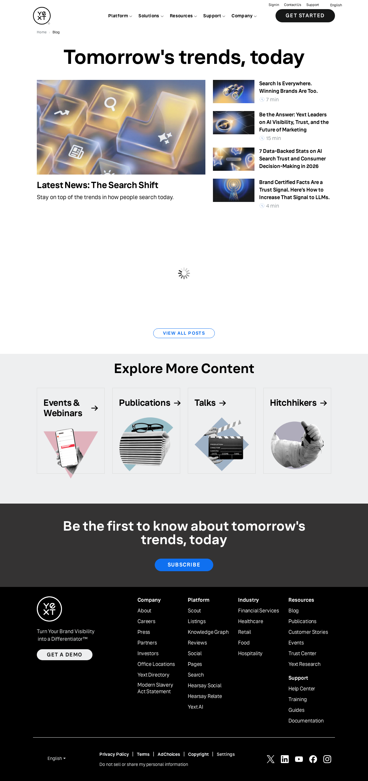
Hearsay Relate (205, 696)
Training (297, 699)
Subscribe (184, 564)
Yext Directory (153, 675)
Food (243, 643)
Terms (143, 754)
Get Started (305, 15)
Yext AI (195, 707)
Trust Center (302, 653)
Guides (296, 710)
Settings (226, 754)
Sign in (274, 5)
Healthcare (250, 621)
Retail (244, 632)
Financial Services (258, 611)
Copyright (198, 754)
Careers (146, 621)
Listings (197, 621)
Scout (194, 611)
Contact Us (292, 5)
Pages (195, 664)
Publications (302, 621)
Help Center (301, 689)
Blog (293, 611)
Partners (147, 643)
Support (312, 5)
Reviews (197, 643)
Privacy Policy (114, 754)
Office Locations (156, 664)
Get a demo (64, 654)
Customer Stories (308, 632)
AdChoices (169, 754)
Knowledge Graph (208, 632)
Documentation (306, 721)
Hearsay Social (204, 686)
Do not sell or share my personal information (143, 764)
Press (143, 632)
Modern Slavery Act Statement (155, 688)
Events (296, 643)
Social (195, 653)
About (144, 611)
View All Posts (184, 333)
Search (196, 675)
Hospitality (250, 653)
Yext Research (304, 664)
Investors (148, 653)
